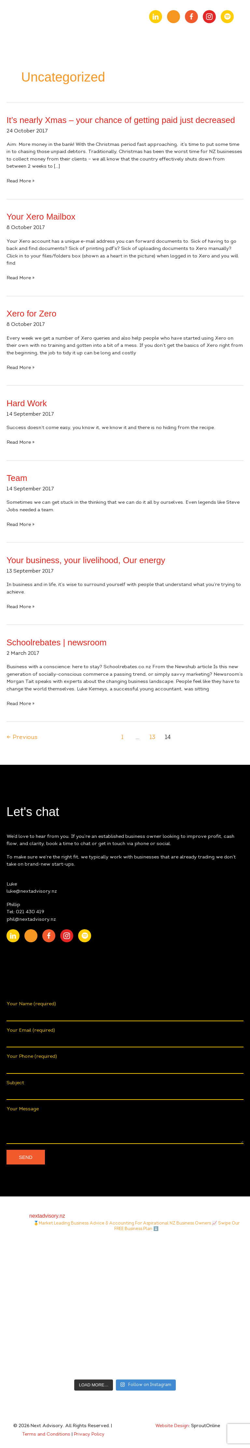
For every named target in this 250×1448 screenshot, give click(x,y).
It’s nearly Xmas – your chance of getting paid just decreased (121, 120)
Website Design (172, 1426)
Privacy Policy (89, 1434)
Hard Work (27, 403)
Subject (125, 1090)
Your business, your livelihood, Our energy (86, 560)
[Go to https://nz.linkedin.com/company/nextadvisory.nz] (155, 17)
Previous (22, 738)
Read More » (21, 181)
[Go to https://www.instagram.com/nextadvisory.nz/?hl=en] (209, 17)
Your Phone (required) (125, 1064)
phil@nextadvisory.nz (31, 919)
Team (17, 478)
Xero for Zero (31, 313)
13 (152, 738)
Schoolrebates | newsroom (56, 642)
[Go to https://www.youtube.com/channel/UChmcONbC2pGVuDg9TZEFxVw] (173, 17)
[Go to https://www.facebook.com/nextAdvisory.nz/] (191, 17)
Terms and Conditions (46, 1434)
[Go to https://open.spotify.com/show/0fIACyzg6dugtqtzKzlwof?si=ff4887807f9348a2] (227, 17)
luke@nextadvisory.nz (32, 891)
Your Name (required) (125, 1011)
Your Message (125, 1125)
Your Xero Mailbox (41, 217)
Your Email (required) (125, 1038)
